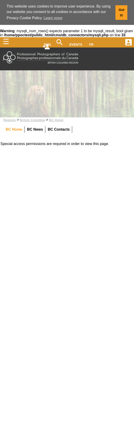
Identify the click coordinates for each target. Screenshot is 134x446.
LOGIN (103, 44)
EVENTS (75, 44)
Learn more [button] (53, 18)
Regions (9, 119)
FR (91, 44)
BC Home (56, 119)
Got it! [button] (121, 12)
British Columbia (32, 119)
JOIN (47, 44)
